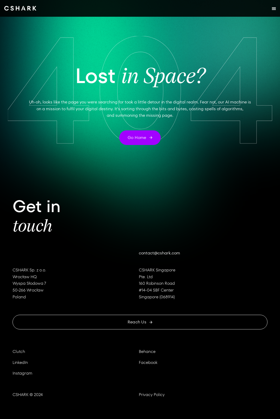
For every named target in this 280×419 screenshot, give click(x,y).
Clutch (19, 351)
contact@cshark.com (159, 253)
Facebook (148, 362)
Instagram (22, 373)
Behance (147, 351)
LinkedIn (20, 362)
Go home (140, 138)
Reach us (140, 322)
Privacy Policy (152, 395)
